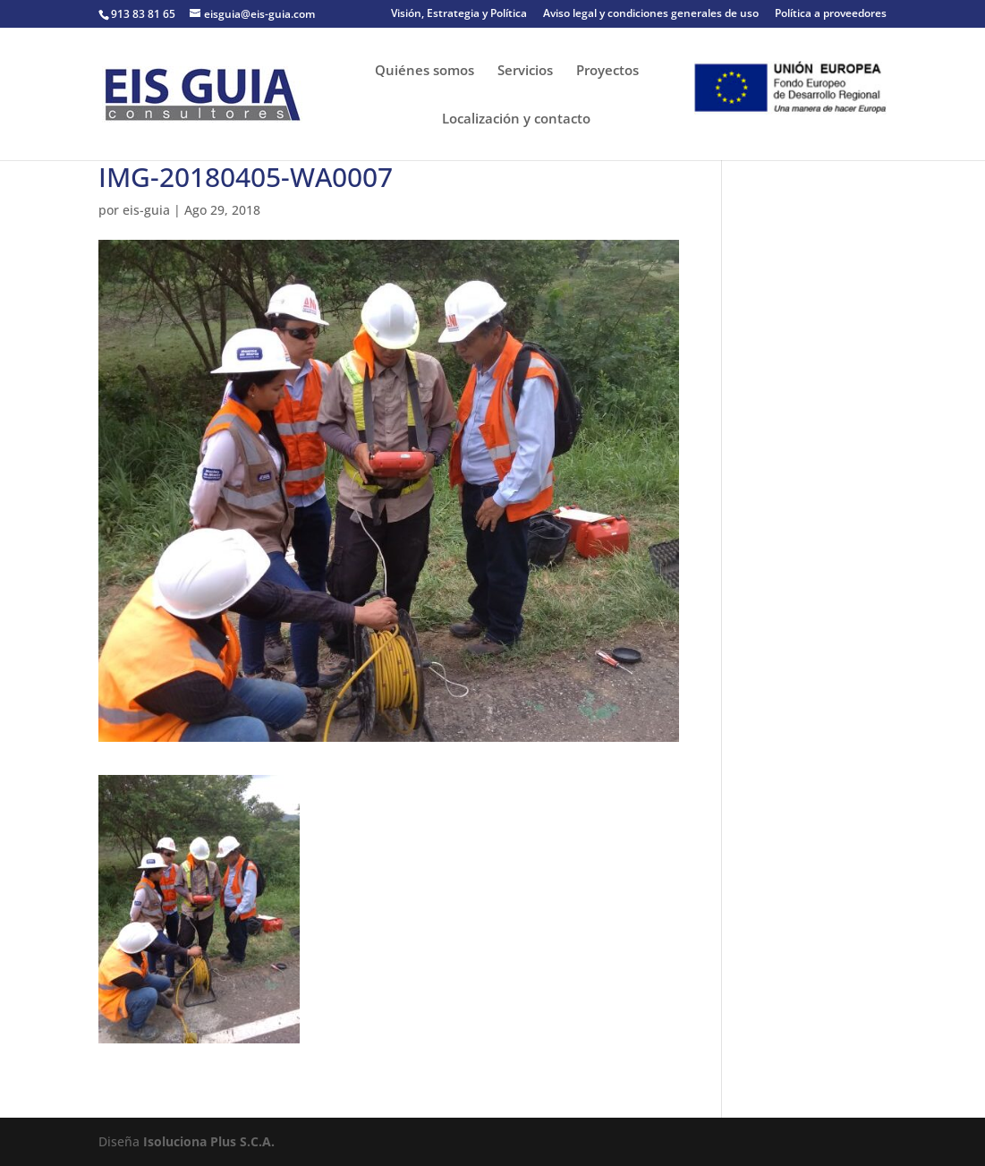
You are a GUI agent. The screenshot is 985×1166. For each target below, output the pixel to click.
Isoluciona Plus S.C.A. (209, 1141)
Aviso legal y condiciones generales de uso (651, 14)
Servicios (525, 71)
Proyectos (607, 71)
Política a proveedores (831, 14)
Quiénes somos (424, 71)
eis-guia (146, 209)
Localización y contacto (516, 119)
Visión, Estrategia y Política (459, 14)
